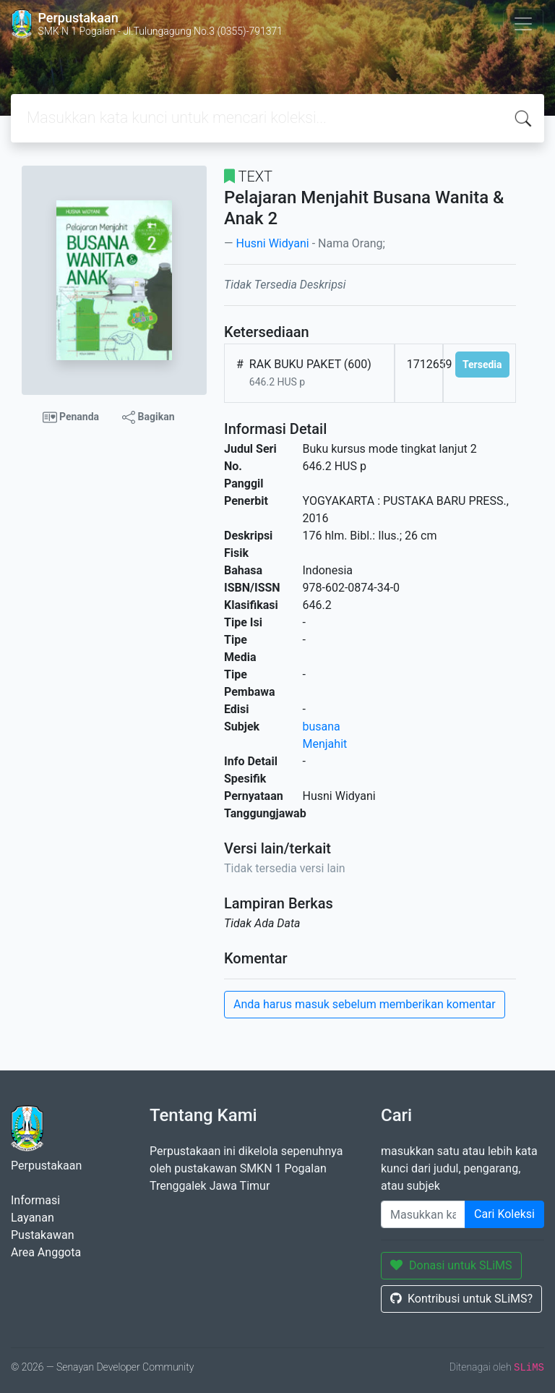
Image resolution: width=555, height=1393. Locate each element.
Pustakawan (42, 1235)
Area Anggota (46, 1252)
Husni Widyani (272, 243)
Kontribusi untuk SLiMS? (461, 1298)
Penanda (71, 417)
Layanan (32, 1217)
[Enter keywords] (423, 1214)
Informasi (35, 1200)
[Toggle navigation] (523, 23)
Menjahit (325, 744)
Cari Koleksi (504, 1214)
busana (321, 726)
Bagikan (148, 417)
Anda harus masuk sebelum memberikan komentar (364, 1004)
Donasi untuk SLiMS (451, 1265)
